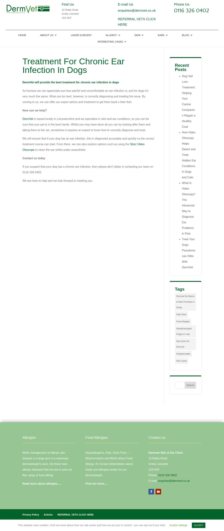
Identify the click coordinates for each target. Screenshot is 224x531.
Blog (185, 35)
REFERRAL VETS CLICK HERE (75, 514)
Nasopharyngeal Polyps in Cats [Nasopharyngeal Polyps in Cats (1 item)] (184, 331)
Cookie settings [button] (178, 525)
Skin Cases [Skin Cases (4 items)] (181, 361)
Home (22, 35)
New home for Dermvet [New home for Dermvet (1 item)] (183, 344)
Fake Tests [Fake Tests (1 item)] (181, 314)
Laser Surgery (81, 35)
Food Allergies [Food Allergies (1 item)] (183, 321)
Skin (137, 35)
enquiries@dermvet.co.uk (137, 10)
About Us (46, 35)
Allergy (111, 35)
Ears (161, 35)
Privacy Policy (30, 514)
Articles (48, 514)
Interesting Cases (110, 41)
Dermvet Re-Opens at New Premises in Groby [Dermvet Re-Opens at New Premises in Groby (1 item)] (185, 302)
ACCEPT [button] (198, 525)
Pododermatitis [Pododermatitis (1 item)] (183, 354)
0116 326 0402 (191, 11)
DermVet (27, 118)
